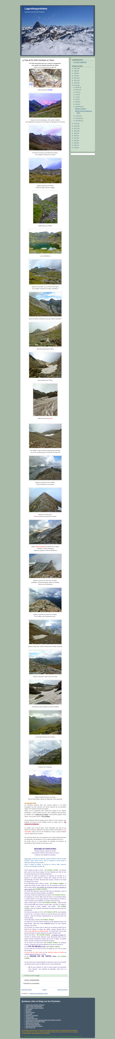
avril (76, 94)
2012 (75, 80)
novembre (78, 118)
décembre (78, 120)
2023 (75, 143)
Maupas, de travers (80, 108)
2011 (75, 78)
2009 (75, 73)
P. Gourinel (29, 1014)
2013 (75, 83)
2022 (75, 140)
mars (77, 92)
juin (76, 99)
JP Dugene (29, 1009)
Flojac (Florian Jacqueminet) (34, 1006)
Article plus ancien (62, 989)
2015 (75, 123)
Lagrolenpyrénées (36, 8)
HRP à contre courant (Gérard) (35, 1008)
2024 (75, 145)
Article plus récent (26, 989)
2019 (75, 133)
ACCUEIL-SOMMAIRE (80, 62)
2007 (75, 68)
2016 (75, 126)
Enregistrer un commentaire (31, 983)
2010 (75, 75)
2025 (75, 147)
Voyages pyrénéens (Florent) (34, 1026)
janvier (77, 87)
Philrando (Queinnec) (32, 1015)
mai (76, 97)
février (77, 89)
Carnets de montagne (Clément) (35, 1005)
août (76, 104)
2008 (75, 71)
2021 (75, 138)
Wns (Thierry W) (30, 1027)
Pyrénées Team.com (32, 1018)
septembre (78, 106)
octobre (77, 116)
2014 (75, 85)
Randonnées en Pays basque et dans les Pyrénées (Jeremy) (43, 1020)
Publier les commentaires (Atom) (38, 993)
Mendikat (28, 1011)
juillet (77, 101)
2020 (75, 135)
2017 (75, 128)
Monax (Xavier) (30, 1012)
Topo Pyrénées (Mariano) (33, 1024)
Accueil (44, 989)
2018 (75, 131)
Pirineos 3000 (30, 1017)
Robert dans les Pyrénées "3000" (35, 1021)
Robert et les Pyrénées (32, 1023)
